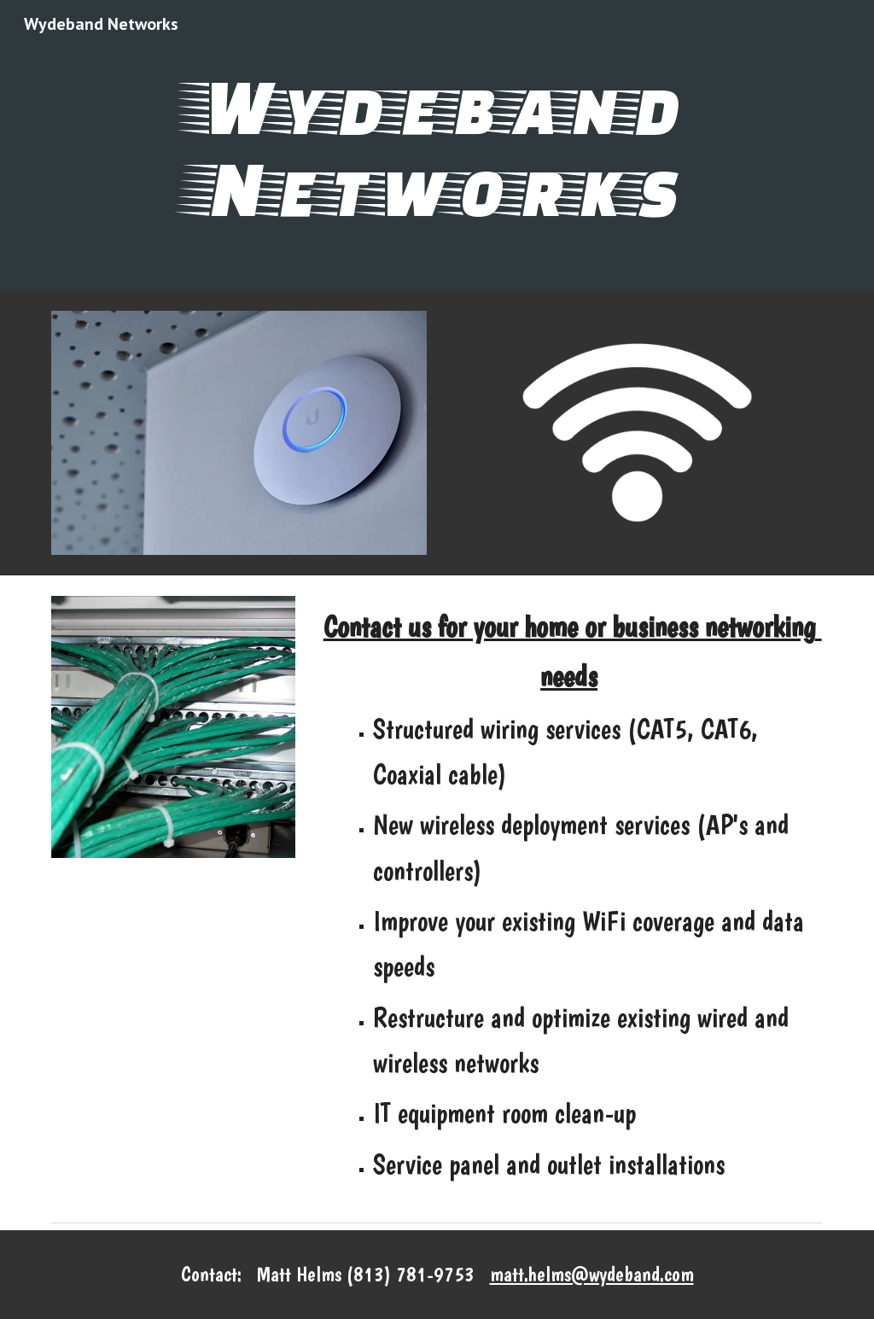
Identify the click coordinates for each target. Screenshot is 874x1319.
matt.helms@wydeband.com (592, 1274)
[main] (436, 145)
